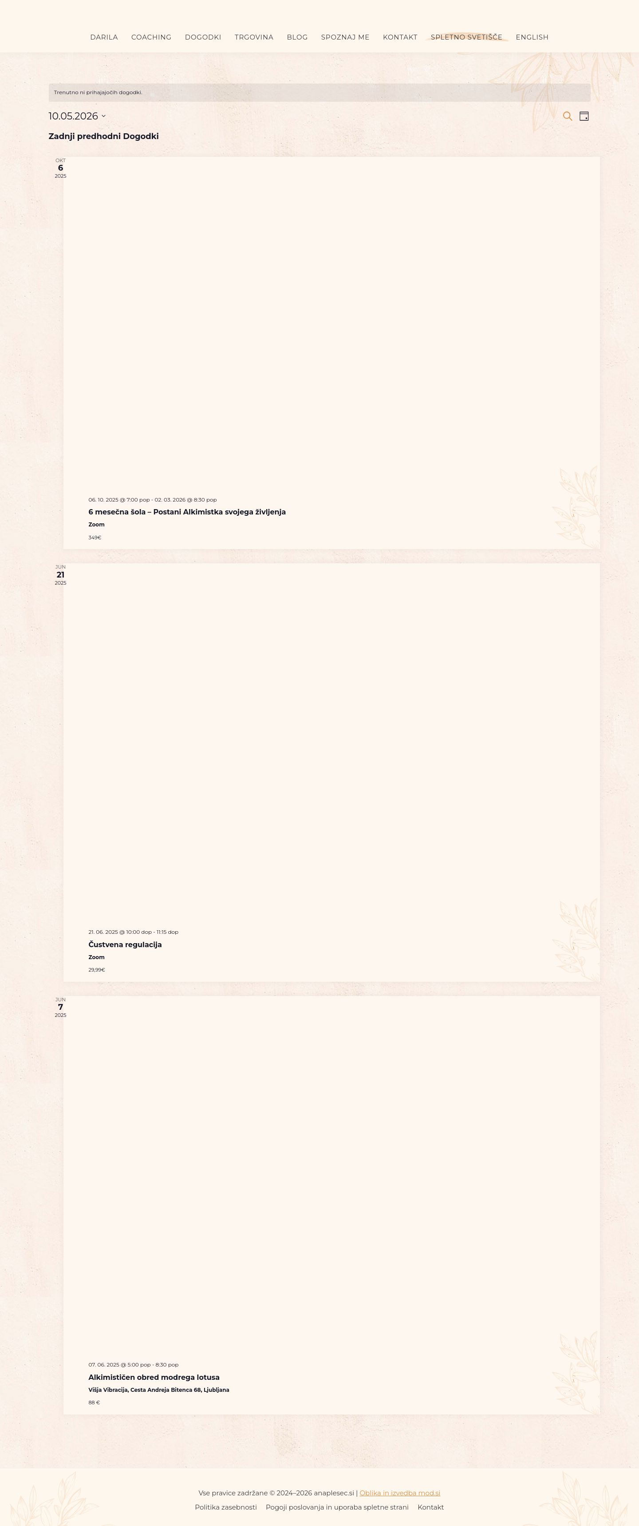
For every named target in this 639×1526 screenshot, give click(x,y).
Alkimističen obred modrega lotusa (154, 1377)
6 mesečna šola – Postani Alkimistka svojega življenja (187, 512)
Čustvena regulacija (125, 944)
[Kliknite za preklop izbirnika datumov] (77, 116)
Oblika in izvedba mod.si (399, 1493)
